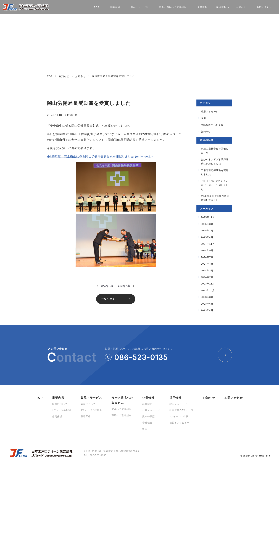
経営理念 (147, 404)
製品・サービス (91, 397)
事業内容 (58, 397)
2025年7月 (207, 230)
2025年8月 (207, 224)
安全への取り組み (122, 409)
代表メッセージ (151, 410)
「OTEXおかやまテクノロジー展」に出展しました (214, 185)
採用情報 (175, 397)
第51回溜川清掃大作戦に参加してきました (215, 198)
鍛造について (59, 404)
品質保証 (57, 416)
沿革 (144, 429)
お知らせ (72, 115)
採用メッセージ (210, 111)
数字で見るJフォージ (181, 410)
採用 (203, 118)
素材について (88, 404)
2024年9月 (207, 250)
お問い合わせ (233, 397)
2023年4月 (207, 310)
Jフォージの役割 (61, 410)
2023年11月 (208, 283)
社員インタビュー (179, 422)
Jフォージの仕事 (178, 416)
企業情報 (148, 397)
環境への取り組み (122, 415)
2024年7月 (207, 257)
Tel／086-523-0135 (95, 455)
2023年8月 (207, 297)
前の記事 (124, 286)
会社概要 (147, 422)
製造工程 (86, 416)
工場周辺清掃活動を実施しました (214, 172)
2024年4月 (207, 263)
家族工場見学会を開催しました (214, 150)
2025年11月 (208, 217)
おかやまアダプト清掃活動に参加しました (214, 161)
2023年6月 (207, 303)
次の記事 (107, 286)
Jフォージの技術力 (91, 410)
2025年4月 (207, 237)
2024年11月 (208, 244)
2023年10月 (208, 290)
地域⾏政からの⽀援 (212, 124)
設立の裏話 (148, 416)
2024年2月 (207, 277)
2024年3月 (207, 270)
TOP (39, 397)
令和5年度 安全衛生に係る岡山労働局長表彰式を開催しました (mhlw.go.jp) (100, 156)
